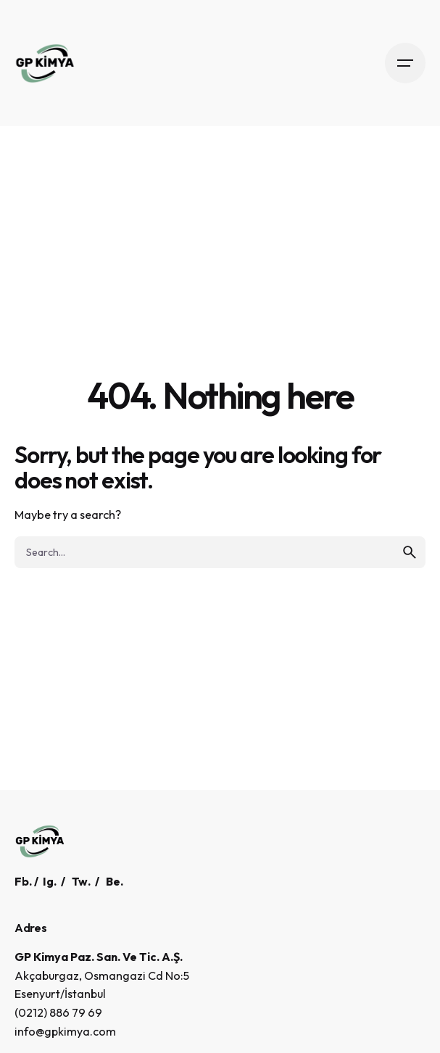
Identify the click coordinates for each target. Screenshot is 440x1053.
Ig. (50, 881)
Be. (114, 881)
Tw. (81, 881)
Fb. (23, 881)
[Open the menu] (405, 63)
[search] (410, 552)
